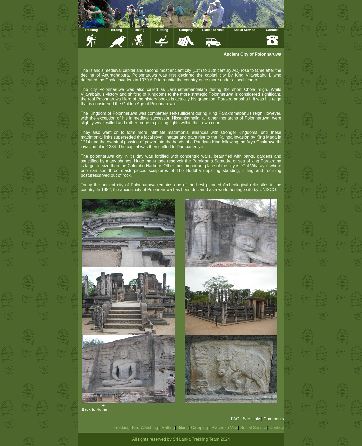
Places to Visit (213, 30)
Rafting (162, 30)
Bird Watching (145, 427)
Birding (116, 30)
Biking (139, 30)
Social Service (244, 30)
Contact (272, 30)
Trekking (91, 30)
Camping (186, 30)
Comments (274, 419)
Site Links (252, 419)
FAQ (235, 419)
